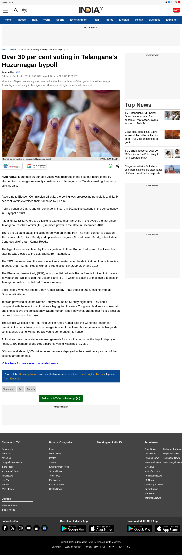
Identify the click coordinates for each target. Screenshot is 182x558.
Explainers (54, 480)
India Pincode (8, 510)
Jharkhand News (153, 462)
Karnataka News (153, 498)
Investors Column (10, 471)
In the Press (7, 467)
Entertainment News (59, 467)
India (34, 19)
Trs (20, 389)
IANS (17, 72)
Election (13, 49)
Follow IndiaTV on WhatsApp (61, 398)
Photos (109, 19)
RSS (128, 546)
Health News (55, 489)
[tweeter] (13, 528)
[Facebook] (5, 528)
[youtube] (28, 528)
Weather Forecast (10, 505)
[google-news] (44, 528)
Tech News (54, 475)
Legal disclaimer (73, 546)
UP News (149, 480)
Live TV (5, 480)
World (47, 19)
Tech (96, 19)
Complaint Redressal (12, 462)
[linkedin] (36, 528)
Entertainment (78, 19)
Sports (60, 19)
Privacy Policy (91, 546)
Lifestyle (124, 19)
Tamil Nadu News (153, 475)
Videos (21, 19)
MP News (149, 467)
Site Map (56, 546)
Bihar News (150, 449)
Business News (56, 484)
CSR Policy (108, 546)
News (4, 49)
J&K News (150, 493)
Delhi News (150, 453)
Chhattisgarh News (154, 484)
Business (154, 19)
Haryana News (152, 458)
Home (7, 19)
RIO (120, 546)
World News (55, 453)
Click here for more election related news (30, 363)
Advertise (6, 458)
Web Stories (8, 489)
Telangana (8, 389)
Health (139, 19)
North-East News (153, 471)
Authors (5, 484)
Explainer (172, 19)
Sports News (55, 471)
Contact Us (7, 449)
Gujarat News (151, 489)
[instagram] (20, 528)
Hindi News (7, 475)
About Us (6, 453)
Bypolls (31, 389)
